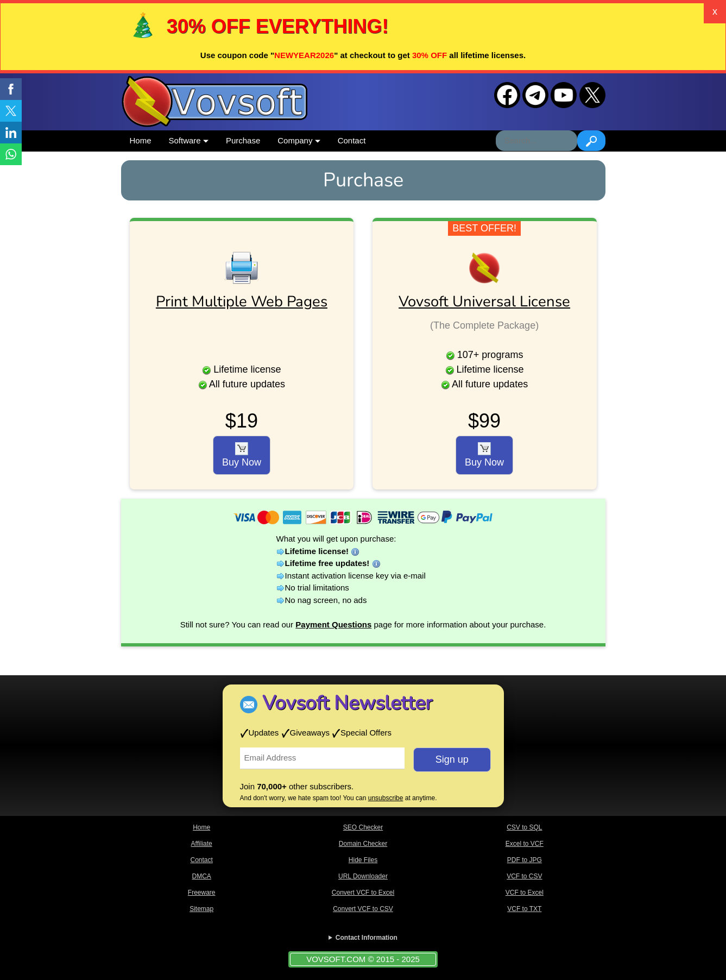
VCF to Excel (525, 892)
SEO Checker (363, 827)
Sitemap (201, 909)
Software (189, 140)
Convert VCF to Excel (363, 892)
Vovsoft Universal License (484, 301)
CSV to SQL (524, 827)
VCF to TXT (524, 909)
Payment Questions (333, 624)
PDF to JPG (524, 860)
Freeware (202, 892)
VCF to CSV (524, 876)
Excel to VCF (525, 843)
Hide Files (363, 860)
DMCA (201, 876)
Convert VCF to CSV (363, 909)
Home (140, 140)
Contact (352, 140)
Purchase (243, 140)
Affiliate (201, 843)
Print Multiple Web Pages (241, 301)
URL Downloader (363, 876)
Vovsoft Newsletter (347, 703)
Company (298, 140)
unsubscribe (385, 798)
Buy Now (241, 455)
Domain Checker (363, 843)
